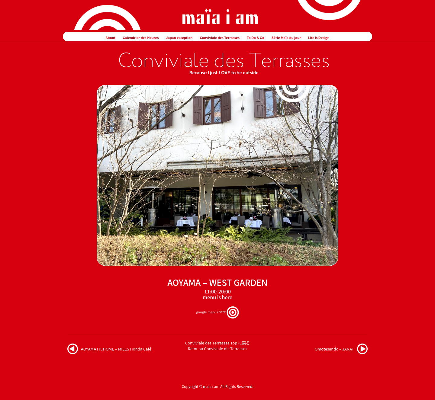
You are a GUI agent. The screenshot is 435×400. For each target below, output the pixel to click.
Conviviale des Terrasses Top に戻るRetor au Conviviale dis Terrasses (217, 346)
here (227, 297)
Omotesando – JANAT (334, 349)
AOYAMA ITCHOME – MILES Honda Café (116, 349)
